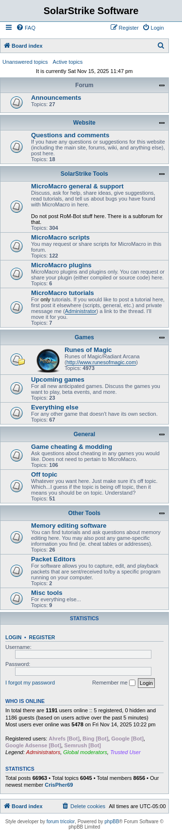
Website (84, 122)
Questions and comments (70, 135)
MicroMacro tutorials (62, 292)
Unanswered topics (25, 62)
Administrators (43, 752)
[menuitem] (25, 28)
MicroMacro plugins (61, 265)
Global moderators (85, 752)
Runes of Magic (88, 349)
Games (84, 337)
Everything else (54, 407)
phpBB (111, 821)
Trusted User (125, 752)
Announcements (56, 97)
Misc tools (46, 592)
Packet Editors (53, 559)
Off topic (44, 474)
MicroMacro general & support (77, 186)
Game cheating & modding (71, 446)
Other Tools (84, 513)
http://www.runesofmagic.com (101, 362)
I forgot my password (30, 682)
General (84, 434)
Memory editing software (68, 525)
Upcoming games (57, 379)
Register (42, 637)
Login (13, 637)
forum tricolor (61, 821)
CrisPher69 (59, 785)
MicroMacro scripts (60, 237)
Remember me (113, 683)
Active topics (68, 62)
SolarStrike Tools (84, 173)
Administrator (81, 311)
